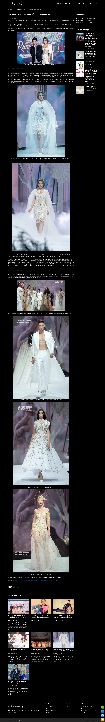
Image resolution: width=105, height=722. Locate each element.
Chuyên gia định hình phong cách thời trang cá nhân (86, 23)
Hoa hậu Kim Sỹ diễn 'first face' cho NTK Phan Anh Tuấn (63, 650)
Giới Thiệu (67, 3)
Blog (84, 3)
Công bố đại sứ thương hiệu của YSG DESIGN (90, 63)
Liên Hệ (90, 3)
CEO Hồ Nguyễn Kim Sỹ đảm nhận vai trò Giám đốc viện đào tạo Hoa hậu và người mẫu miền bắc (41, 618)
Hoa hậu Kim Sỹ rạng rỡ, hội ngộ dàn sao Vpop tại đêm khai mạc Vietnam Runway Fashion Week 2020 (17, 683)
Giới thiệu (48, 708)
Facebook (67, 707)
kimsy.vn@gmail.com (89, 708)
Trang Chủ (59, 3)
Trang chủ (10, 9)
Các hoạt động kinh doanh (84, 20)
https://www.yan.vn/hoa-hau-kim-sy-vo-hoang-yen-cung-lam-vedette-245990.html (35, 580)
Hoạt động (77, 3)
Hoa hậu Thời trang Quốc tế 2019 (32, 9)
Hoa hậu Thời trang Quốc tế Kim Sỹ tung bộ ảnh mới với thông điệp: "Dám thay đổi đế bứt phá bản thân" (63, 618)
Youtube (67, 708)
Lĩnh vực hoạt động (51, 710)
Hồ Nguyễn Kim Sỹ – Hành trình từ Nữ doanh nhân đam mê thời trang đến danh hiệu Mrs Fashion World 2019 (40, 652)
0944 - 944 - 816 (87, 707)
